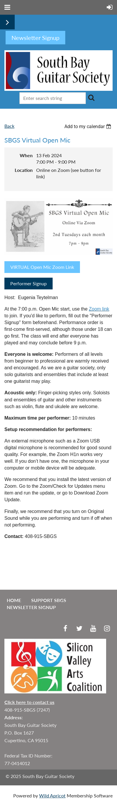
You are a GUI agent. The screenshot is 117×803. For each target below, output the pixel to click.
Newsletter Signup (31, 607)
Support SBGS (48, 600)
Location (24, 170)
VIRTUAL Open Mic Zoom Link (42, 267)
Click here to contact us (29, 702)
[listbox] (88, 126)
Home (14, 600)
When (26, 155)
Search (91, 97)
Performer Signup (28, 283)
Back (9, 126)
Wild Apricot (52, 795)
